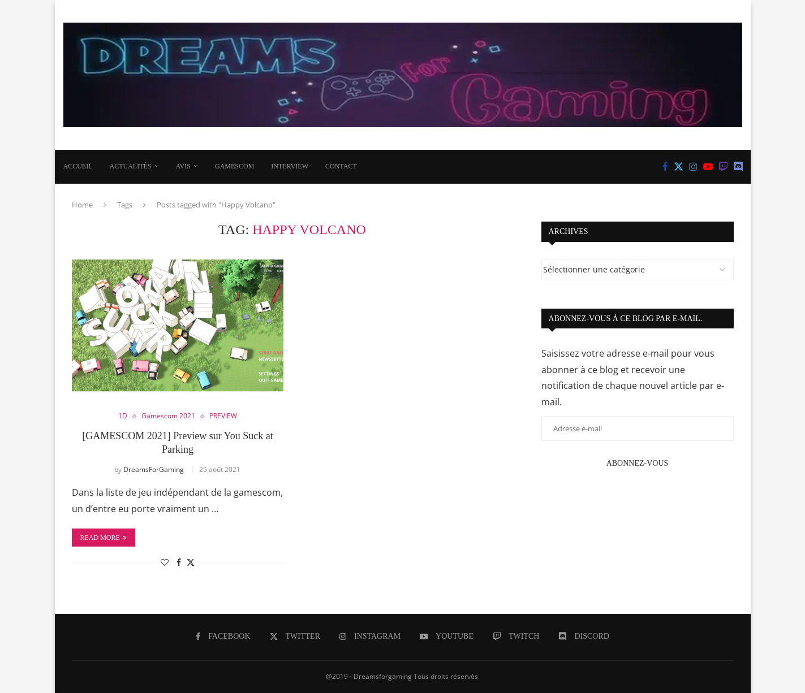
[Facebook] (665, 166)
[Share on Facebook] (179, 562)
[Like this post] (165, 562)
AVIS (183, 166)
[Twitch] (723, 166)
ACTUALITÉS (131, 166)
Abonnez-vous (637, 463)
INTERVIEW (289, 166)
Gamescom (234, 166)
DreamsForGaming (153, 469)
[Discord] (738, 166)
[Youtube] (708, 166)
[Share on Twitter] (191, 562)
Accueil (78, 166)
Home (82, 205)
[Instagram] (693, 166)
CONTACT (341, 166)
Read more (103, 538)
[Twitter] (678, 166)
